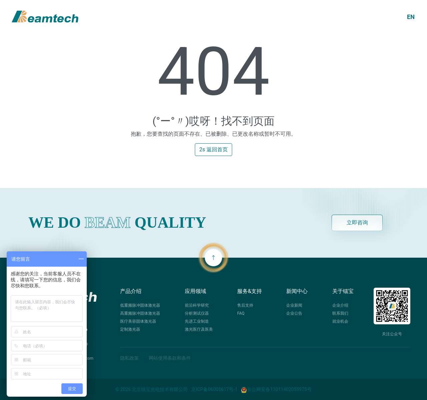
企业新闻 (294, 305)
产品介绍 (130, 291)
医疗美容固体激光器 (138, 321)
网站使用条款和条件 (170, 358)
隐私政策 (129, 358)
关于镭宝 (343, 291)
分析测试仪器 (197, 313)
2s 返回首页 (213, 149)
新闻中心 (297, 291)
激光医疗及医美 (199, 329)
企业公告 (294, 313)
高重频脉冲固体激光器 (140, 313)
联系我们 (340, 313)
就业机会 (340, 321)
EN (411, 16)
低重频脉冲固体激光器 (140, 305)
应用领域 (195, 291)
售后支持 (245, 305)
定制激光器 (130, 329)
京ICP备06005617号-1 (214, 389)
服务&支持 (249, 291)
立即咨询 (357, 222)
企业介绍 (340, 305)
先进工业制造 (197, 321)
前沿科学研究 (197, 305)
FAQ (241, 313)
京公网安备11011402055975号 (276, 389)
